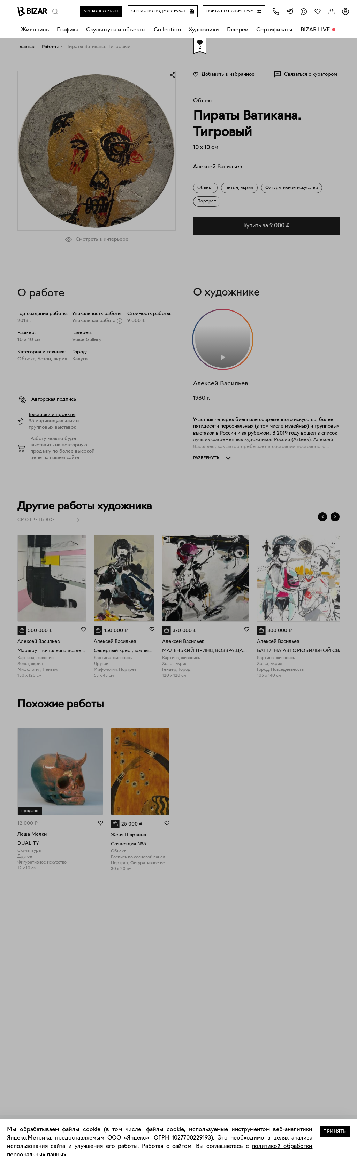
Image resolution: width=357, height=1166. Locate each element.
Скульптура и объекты (116, 30)
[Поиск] (55, 11)
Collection (167, 30)
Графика (67, 30)
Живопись (35, 30)
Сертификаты (274, 30)
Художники (204, 30)
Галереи (238, 30)
